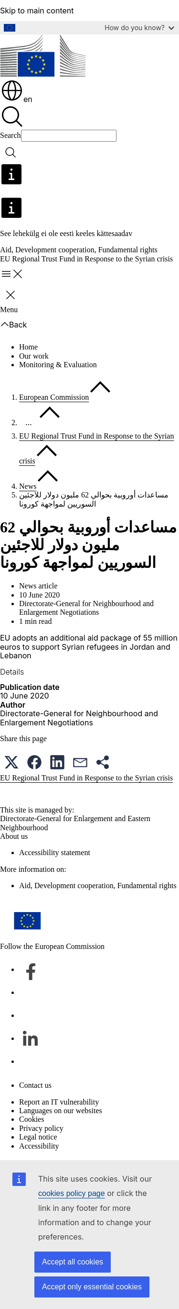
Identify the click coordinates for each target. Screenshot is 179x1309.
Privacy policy (41, 1128)
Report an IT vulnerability (59, 1102)
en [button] (16, 99)
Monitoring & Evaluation (58, 365)
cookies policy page (71, 1193)
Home (28, 347)
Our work (34, 356)
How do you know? (139, 27)
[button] (11, 762)
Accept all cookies (72, 1262)
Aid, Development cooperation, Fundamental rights (79, 250)
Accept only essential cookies (92, 1287)
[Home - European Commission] (42, 56)
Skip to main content (37, 10)
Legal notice (38, 1137)
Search (10, 135)
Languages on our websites (60, 1110)
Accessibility (39, 1146)
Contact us (35, 1085)
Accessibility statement (54, 852)
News (27, 486)
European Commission (54, 397)
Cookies (31, 1119)
